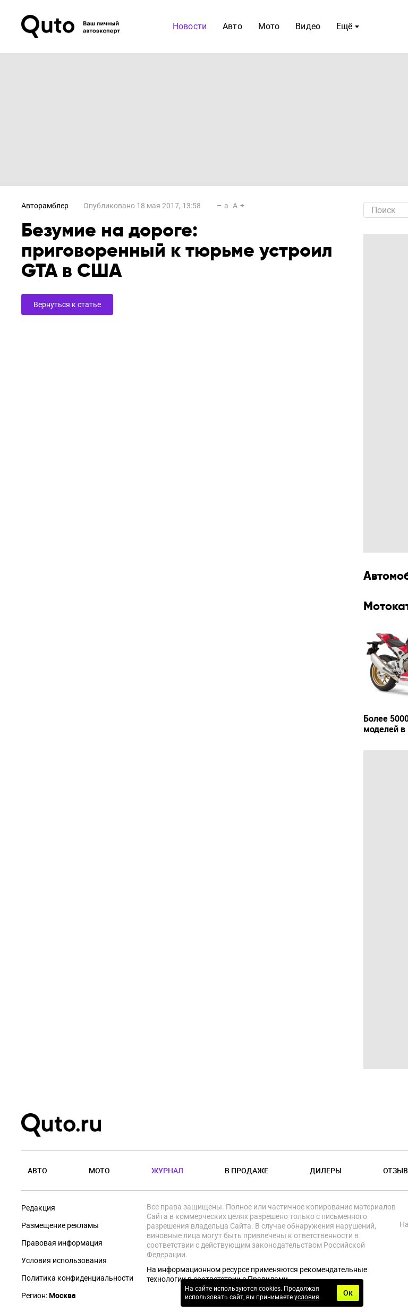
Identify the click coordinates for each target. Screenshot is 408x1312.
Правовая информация (62, 1243)
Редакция (38, 1208)
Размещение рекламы (60, 1225)
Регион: (48, 1295)
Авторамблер (45, 205)
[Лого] (71, 26)
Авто (37, 1170)
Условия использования (64, 1260)
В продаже (246, 1170)
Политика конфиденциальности (77, 1278)
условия (306, 1297)
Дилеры (326, 1170)
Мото (99, 1170)
